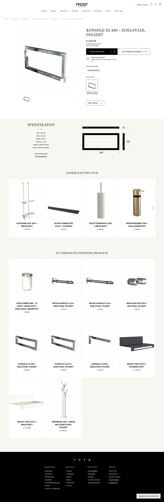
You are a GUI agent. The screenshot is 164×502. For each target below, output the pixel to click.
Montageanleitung (93, 70)
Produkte (44, 11)
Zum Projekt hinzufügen (135, 51)
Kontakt (108, 11)
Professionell (86, 11)
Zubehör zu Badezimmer (39, 19)
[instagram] (79, 460)
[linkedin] (89, 460)
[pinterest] (84, 460)
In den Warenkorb (102, 51)
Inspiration (75, 11)
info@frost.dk (113, 483)
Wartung (91, 477)
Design (69, 480)
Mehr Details (93, 103)
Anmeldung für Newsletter (148, 496)
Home (5, 19)
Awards (69, 477)
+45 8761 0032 (114, 480)
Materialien (91, 474)
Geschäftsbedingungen (52, 483)
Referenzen (64, 11)
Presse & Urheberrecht (52, 488)
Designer (53, 11)
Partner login (119, 11)
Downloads (48, 471)
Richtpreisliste (49, 477)
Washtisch (54, 19)
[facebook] (74, 460)
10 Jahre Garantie (94, 480)
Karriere (69, 486)
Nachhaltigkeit (92, 471)
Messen (47, 486)
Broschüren (98, 11)
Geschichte (70, 474)
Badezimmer (24, 19)
